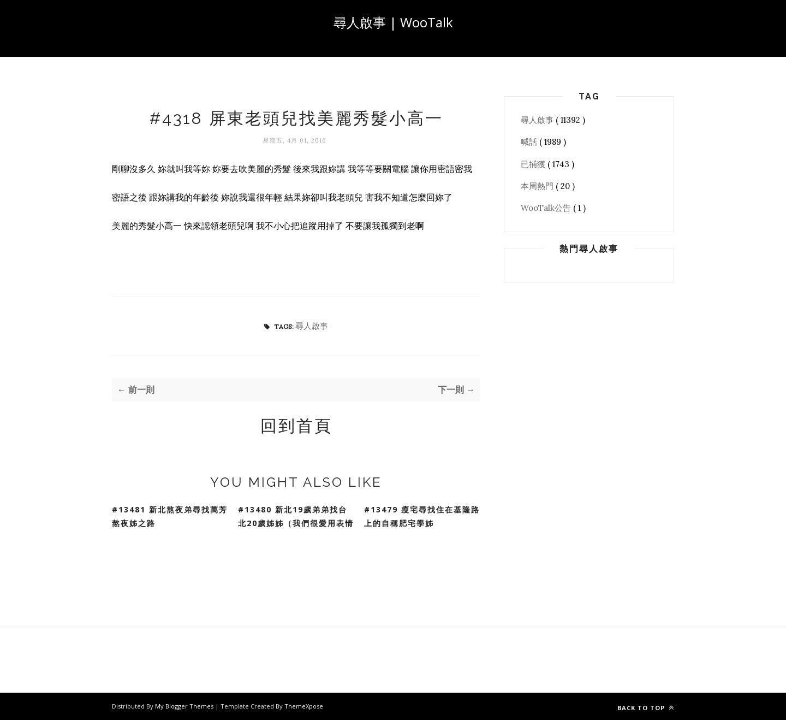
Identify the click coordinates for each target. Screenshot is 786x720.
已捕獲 (534, 164)
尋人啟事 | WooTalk (393, 22)
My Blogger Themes (185, 706)
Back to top (645, 708)
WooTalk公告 (547, 208)
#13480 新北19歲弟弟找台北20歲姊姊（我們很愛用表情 (296, 516)
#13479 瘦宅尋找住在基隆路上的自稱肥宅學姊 (422, 516)
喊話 (530, 142)
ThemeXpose (303, 706)
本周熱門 (538, 186)
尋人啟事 (311, 326)
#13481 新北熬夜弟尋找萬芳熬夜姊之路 (170, 516)
